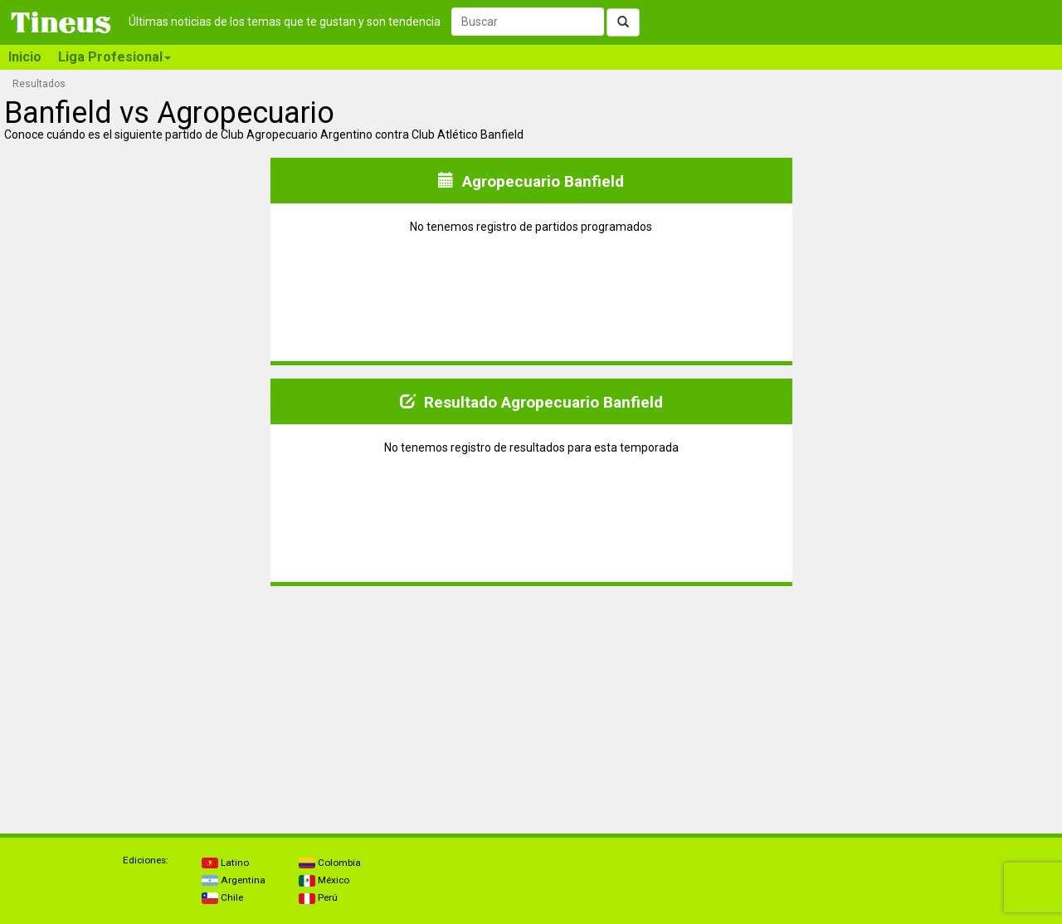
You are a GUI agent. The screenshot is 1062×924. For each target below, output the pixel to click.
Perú (318, 897)
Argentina (234, 880)
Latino (225, 862)
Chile (222, 897)
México (324, 880)
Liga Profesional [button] (114, 57)
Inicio (24, 57)
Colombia (330, 862)
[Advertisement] (136, 703)
